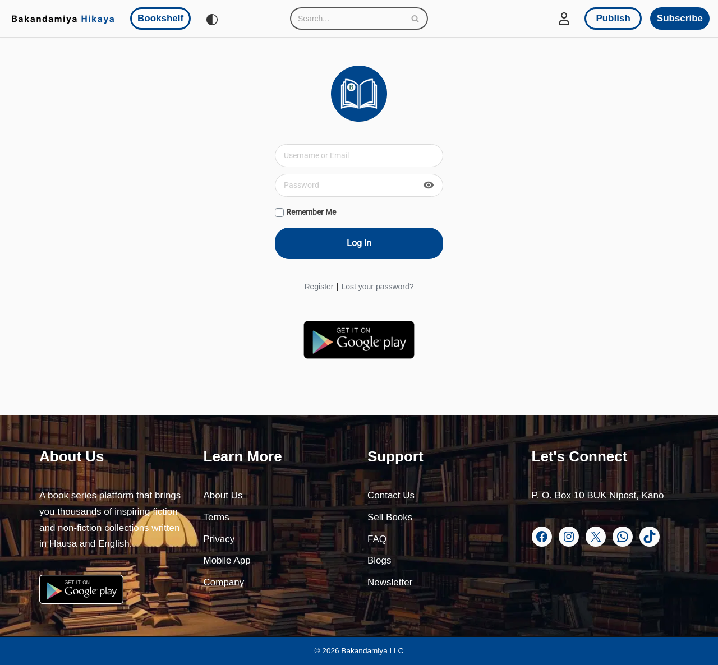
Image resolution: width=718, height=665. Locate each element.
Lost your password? (377, 286)
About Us (223, 495)
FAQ (376, 539)
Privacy (219, 539)
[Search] (346, 18)
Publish (613, 18)
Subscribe (680, 18)
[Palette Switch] (212, 19)
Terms (216, 517)
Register (318, 286)
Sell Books (389, 517)
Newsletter (389, 582)
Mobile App (227, 560)
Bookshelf (160, 18)
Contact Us (391, 495)
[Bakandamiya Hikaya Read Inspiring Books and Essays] (63, 18)
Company (224, 582)
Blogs (379, 560)
